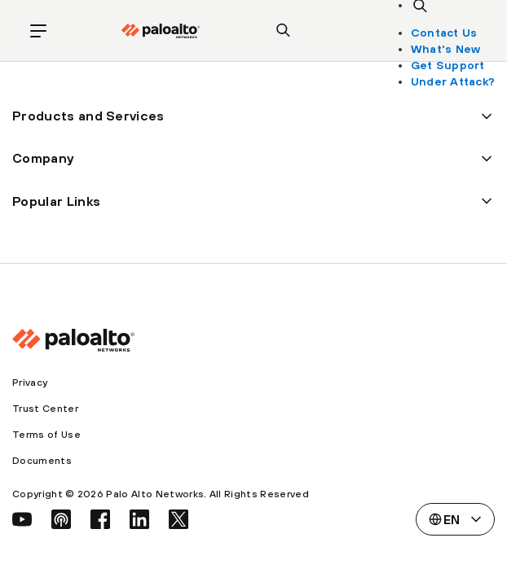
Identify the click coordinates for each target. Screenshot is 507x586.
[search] (283, 30)
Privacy (29, 382)
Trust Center (45, 408)
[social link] (22, 519)
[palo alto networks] (161, 31)
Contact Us (444, 32)
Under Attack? (453, 81)
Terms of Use (46, 434)
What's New (446, 48)
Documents (42, 460)
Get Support (448, 65)
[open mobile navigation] (38, 30)
